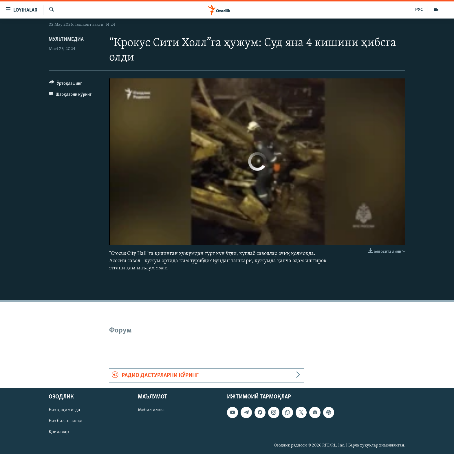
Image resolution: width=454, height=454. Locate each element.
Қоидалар (59, 432)
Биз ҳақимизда (64, 410)
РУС (419, 10)
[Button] (65, 84)
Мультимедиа (66, 39)
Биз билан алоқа (66, 421)
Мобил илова (151, 410)
